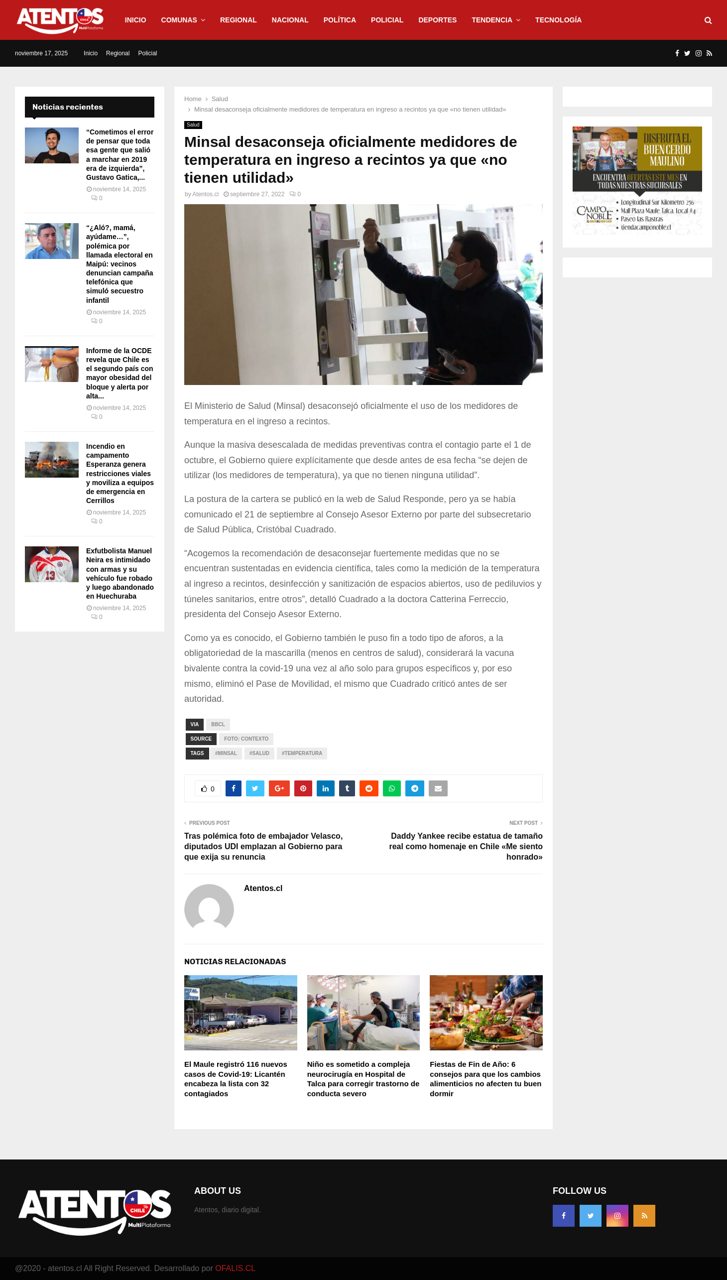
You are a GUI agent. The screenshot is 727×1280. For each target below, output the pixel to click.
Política (340, 20)
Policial (387, 20)
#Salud (259, 753)
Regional (238, 20)
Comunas (179, 20)
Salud (193, 125)
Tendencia (492, 20)
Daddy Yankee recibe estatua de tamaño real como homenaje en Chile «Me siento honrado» (466, 847)
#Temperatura (302, 753)
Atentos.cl (205, 194)
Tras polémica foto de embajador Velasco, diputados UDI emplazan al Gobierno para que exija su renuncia (263, 847)
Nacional (290, 20)
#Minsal (226, 753)
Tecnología (558, 20)
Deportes (437, 20)
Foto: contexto (246, 739)
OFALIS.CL (235, 1268)
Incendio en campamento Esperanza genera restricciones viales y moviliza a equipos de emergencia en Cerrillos (120, 473)
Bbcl (218, 724)
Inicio (135, 20)
